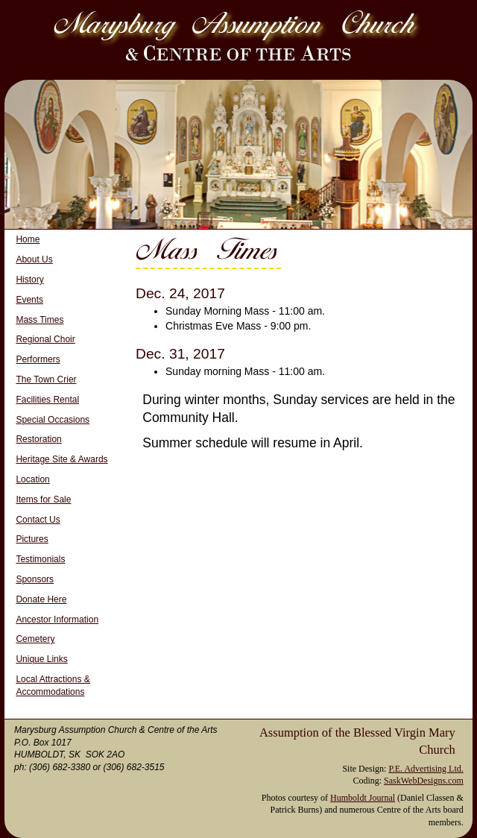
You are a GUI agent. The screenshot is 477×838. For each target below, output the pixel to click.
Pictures (32, 539)
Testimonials (40, 559)
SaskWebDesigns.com (424, 780)
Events (29, 299)
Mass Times (39, 320)
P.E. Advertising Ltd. (425, 768)
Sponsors (35, 579)
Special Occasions (52, 420)
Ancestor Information (57, 619)
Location (32, 479)
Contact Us (38, 519)
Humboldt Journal (362, 798)
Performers (38, 359)
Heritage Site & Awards (61, 459)
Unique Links (41, 659)
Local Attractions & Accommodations (52, 685)
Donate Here (41, 599)
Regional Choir (45, 339)
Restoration (38, 439)
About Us (34, 259)
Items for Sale (43, 499)
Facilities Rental (47, 399)
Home (28, 239)
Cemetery (35, 639)
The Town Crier (46, 379)
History (29, 279)
